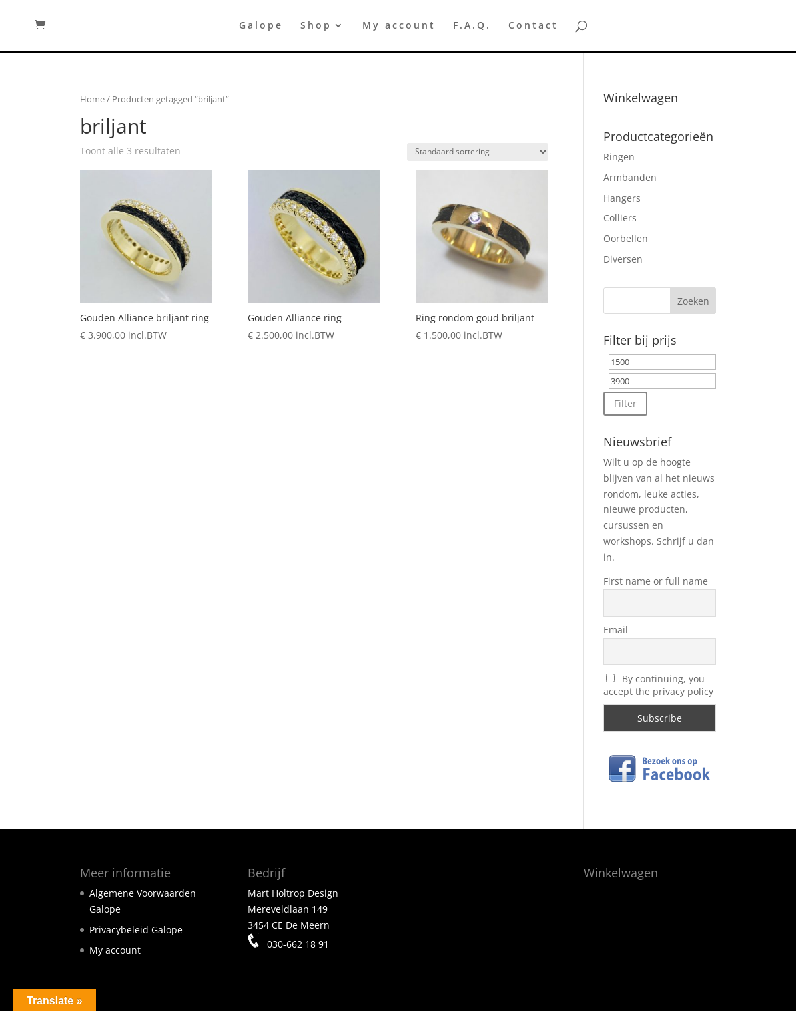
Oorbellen (625, 238)
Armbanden (630, 177)
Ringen (619, 156)
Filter (625, 403)
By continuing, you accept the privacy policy (658, 685)
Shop (316, 26)
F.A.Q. (472, 26)
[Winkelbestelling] (477, 152)
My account (399, 26)
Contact (533, 26)
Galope (261, 26)
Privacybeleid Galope (136, 929)
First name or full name (655, 581)
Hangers (622, 198)
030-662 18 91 (296, 944)
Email (615, 629)
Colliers (620, 218)
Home (92, 99)
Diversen (623, 259)
